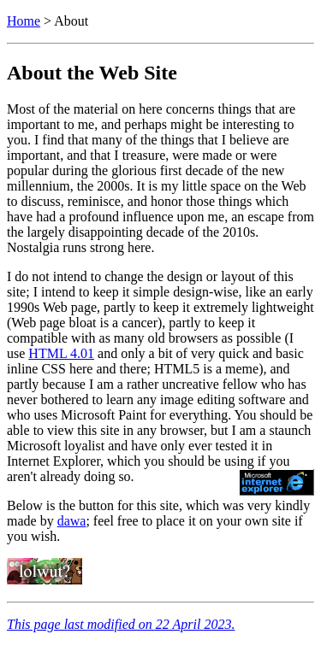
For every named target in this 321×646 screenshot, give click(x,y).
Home (23, 21)
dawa (71, 521)
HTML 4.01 (61, 353)
